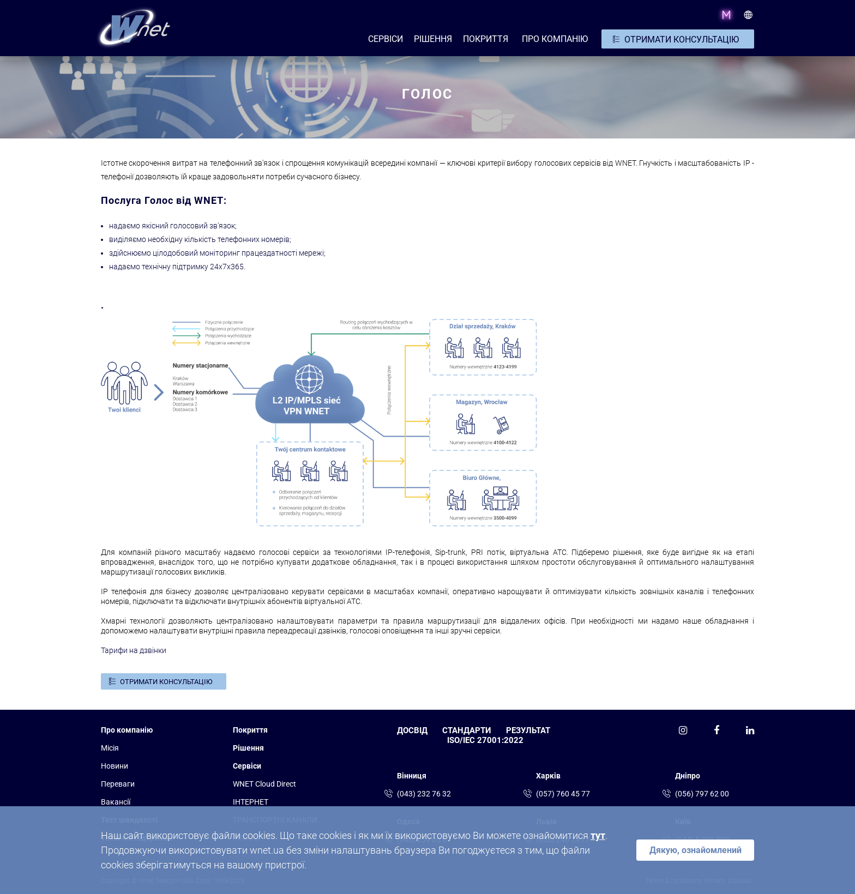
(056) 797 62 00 (702, 793)
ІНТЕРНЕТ (250, 802)
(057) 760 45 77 (563, 793)
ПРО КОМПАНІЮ (555, 39)
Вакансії (115, 802)
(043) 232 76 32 (424, 793)
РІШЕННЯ (433, 39)
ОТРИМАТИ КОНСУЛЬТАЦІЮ (681, 39)
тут (598, 835)
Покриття (485, 39)
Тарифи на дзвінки (133, 650)
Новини (114, 766)
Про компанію (127, 730)
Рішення (248, 748)
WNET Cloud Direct (264, 784)
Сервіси (247, 766)
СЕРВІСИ (385, 39)
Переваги (118, 784)
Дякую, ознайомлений (695, 850)
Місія (110, 748)
